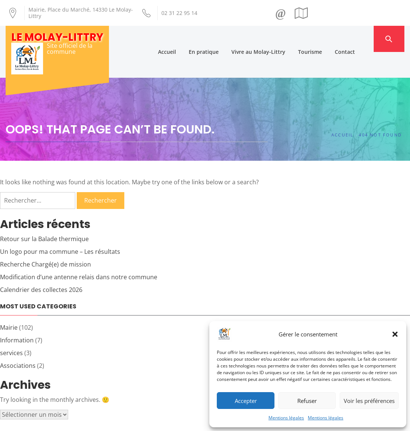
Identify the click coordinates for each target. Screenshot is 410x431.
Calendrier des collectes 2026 (41, 264)
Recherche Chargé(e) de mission (45, 238)
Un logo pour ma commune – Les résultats (60, 226)
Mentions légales (286, 418)
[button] (395, 334)
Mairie (9, 302)
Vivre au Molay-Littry (271, 38)
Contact (358, 38)
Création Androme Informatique (136, 421)
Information (17, 314)
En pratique (217, 38)
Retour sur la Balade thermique (44, 213)
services (11, 327)
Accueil (180, 38)
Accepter (246, 400)
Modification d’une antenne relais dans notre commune (78, 251)
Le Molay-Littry (57, 37)
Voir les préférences (369, 400)
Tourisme (323, 38)
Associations (18, 340)
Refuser (307, 400)
